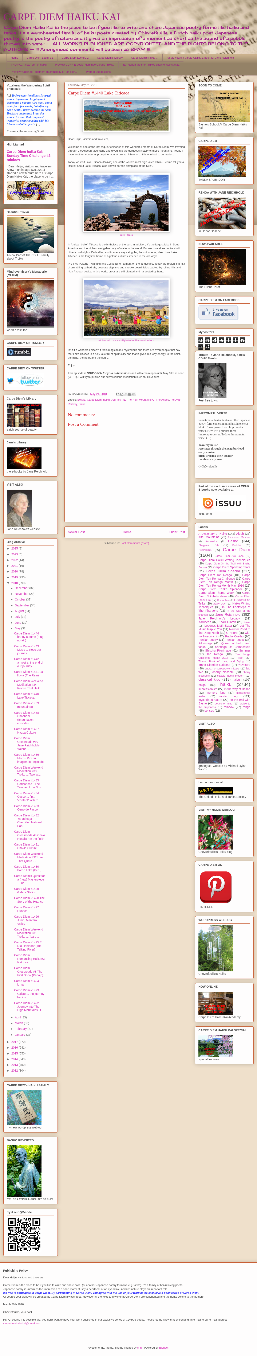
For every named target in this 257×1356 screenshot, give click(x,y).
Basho (233, 541)
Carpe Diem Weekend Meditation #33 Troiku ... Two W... (28, 771)
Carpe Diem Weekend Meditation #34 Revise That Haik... (28, 684)
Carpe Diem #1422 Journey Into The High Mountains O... (28, 1006)
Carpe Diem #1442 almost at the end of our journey (28, 662)
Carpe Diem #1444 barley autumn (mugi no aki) (29, 637)
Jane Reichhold (227, 615)
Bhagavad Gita (208, 545)
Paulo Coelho (234, 636)
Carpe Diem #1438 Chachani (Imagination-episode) (26, 718)
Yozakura (244, 665)
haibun (237, 679)
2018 (15, 583)
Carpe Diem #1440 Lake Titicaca (26, 695)
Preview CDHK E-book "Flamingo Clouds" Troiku (84, 64)
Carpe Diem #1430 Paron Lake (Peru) (27, 868)
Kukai (247, 622)
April (18, 1017)
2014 (15, 1059)
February (21, 1028)
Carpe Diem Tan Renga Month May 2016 (224, 583)
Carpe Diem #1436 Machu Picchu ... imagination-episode (29, 758)
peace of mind (223, 703)
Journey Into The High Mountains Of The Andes (140, 399)
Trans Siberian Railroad (214, 665)
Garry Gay (219, 603)
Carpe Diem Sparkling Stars (231, 567)
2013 (15, 1064)
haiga (202, 685)
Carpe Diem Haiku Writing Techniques (224, 560)
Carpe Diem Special (223, 571)
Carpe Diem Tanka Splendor (220, 589)
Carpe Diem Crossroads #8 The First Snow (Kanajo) (28, 971)
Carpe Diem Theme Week (216, 592)
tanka (82, 404)
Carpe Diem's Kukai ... (144, 57)
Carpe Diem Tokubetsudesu (224, 594)
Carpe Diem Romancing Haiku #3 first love (29, 958)
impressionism (207, 689)
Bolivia (82, 399)
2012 (15, 1070)
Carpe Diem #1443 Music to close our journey (27, 650)
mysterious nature (210, 700)
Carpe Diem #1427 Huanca (26, 909)
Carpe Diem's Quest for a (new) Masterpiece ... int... (29, 879)
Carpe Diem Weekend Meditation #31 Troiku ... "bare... (28, 933)
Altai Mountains (208, 537)
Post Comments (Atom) (134, 543)
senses (209, 710)
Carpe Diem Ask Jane (229, 556)
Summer (244, 650)
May (18, 628)
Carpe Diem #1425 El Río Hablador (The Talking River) (28, 946)
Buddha (236, 545)
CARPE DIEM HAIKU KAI (61, 16)
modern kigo (229, 696)
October (20, 599)
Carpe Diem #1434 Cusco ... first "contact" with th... (27, 797)
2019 (15, 577)
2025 (15, 548)
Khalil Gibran (227, 622)
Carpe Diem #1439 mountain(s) (26, 705)
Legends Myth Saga (218, 625)
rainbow (229, 707)
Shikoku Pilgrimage (218, 650)
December (22, 588)
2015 (15, 1053)
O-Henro (232, 632)
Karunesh (204, 622)
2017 (15, 1042)
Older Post (177, 532)
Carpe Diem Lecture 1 (40, 57)
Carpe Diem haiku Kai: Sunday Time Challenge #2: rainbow (29, 156)
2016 (15, 1047)
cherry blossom (223, 672)
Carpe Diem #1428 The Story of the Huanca (29, 899)
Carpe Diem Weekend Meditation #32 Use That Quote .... (28, 857)
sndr (140, 1347)
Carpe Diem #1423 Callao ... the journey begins (29, 993)
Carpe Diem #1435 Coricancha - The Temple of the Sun (27, 784)
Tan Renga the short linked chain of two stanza (151, 64)
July (18, 616)
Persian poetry (208, 639)
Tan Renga (214, 654)
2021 (15, 565)
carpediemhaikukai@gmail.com (22, 1323)
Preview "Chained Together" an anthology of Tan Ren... (44, 71)
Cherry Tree (223, 600)
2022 (15, 560)
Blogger (164, 1347)
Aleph (240, 533)
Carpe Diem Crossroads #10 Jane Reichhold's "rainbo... (27, 743)
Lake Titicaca (126, 235)
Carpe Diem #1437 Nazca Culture (26, 730)
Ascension (211, 541)
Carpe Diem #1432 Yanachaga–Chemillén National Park (28, 821)
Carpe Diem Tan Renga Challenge (224, 576)
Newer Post (76, 532)
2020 (15, 571)
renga (246, 707)
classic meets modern (230, 675)
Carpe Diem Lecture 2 (75, 57)
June (18, 622)
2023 (15, 554)
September (22, 605)
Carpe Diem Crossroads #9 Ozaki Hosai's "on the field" (29, 835)
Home (14, 57)
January (20, 1034)
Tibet (240, 657)
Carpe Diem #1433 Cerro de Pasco (26, 807)
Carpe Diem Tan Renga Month (224, 580)
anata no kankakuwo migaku (222, 668)
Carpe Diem (94, 399)
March (19, 1023)
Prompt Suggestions (98, 71)
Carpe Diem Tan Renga (215, 575)
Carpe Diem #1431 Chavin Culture (26, 846)
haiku (106, 399)
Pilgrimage (205, 643)
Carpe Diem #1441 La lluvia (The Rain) (28, 673)
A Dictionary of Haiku (212, 533)
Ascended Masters (239, 537)
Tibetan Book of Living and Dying (221, 661)
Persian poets (234, 639)
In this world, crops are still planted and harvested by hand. (126, 340)
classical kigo (209, 679)
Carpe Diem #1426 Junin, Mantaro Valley (26, 920)
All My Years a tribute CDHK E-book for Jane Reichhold (200, 57)
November (22, 593)
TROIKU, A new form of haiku (29, 64)
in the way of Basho (237, 689)
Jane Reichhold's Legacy (219, 618)
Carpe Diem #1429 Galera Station (26, 890)
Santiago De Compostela (232, 647)
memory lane (215, 692)
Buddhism (204, 550)
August (20, 611)
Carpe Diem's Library (110, 57)
